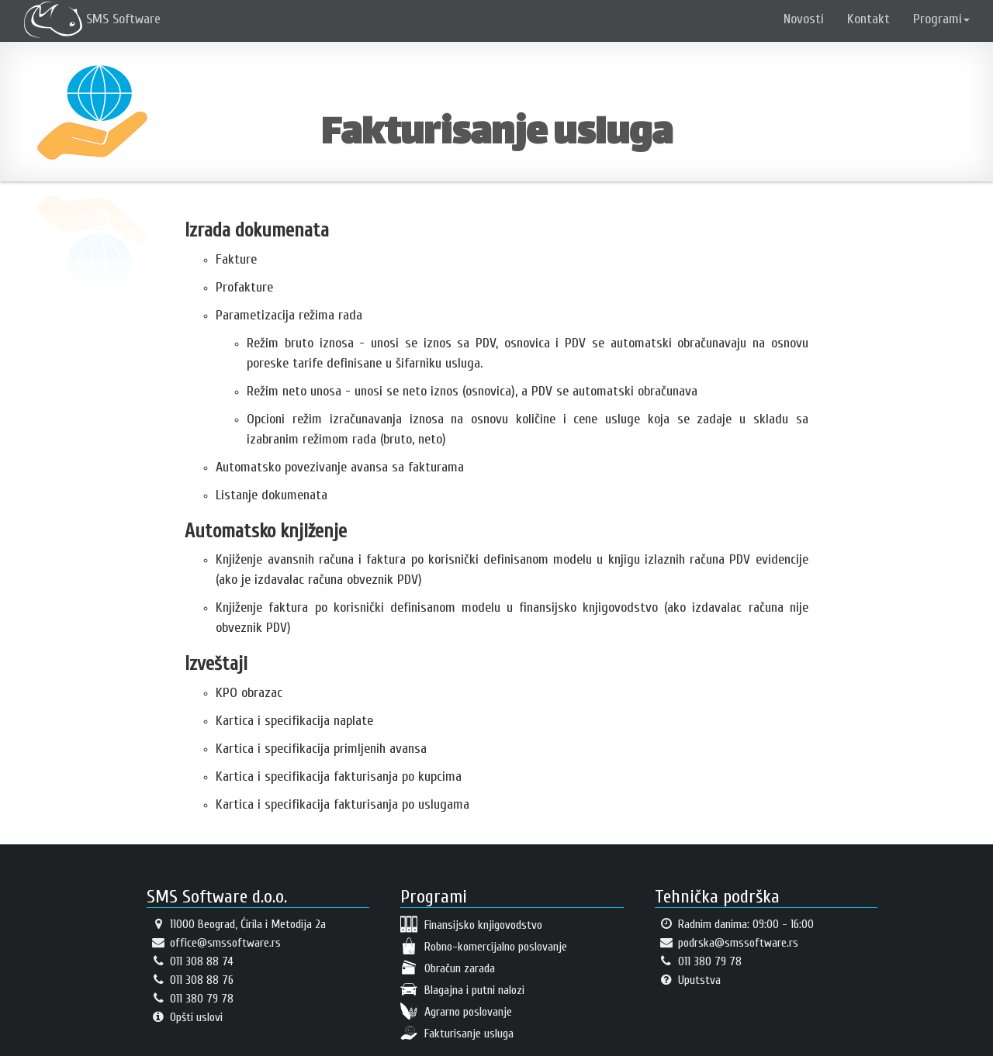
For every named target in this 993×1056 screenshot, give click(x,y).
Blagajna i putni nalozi (462, 989)
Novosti (804, 19)
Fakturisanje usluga (457, 1032)
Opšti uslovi (185, 1017)
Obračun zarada (447, 967)
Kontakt (868, 19)
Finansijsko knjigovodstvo (471, 924)
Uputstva (688, 980)
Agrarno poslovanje (456, 1011)
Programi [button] (941, 19)
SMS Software (92, 19)
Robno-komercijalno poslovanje (483, 945)
